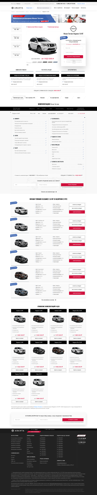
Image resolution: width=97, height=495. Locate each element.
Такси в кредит (75, 7)
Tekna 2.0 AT (39, 374)
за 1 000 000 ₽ (60, 438)
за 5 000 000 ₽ (60, 455)
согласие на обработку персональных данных (73, 187)
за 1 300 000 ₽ (60, 443)
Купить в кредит (77, 204)
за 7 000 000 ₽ (60, 456)
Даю (72, 187)
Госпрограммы (30, 465)
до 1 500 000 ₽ (43, 451)
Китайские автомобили (15, 441)
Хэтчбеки (29, 440)
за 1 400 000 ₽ (60, 445)
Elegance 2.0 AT (58, 342)
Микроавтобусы (30, 453)
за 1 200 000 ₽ (60, 441)
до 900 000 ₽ (42, 447)
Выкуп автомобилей (44, 461)
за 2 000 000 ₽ (60, 449)
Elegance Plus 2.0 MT (77, 342)
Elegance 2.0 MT (39, 342)
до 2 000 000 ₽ (43, 453)
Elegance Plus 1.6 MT (77, 310)
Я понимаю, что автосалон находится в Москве (74, 62)
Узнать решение (72, 184)
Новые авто (29, 8)
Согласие (74, 60)
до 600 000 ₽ (42, 441)
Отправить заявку (73, 419)
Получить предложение (73, 56)
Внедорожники (30, 447)
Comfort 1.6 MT (19, 310)
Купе (28, 449)
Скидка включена (17, 82)
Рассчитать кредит (77, 208)
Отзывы (12, 457)
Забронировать (77, 212)
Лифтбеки (29, 441)
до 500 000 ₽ (42, 440)
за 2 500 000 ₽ (60, 451)
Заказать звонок (81, 3)
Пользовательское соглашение (17, 463)
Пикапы (28, 451)
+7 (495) (81, 438)
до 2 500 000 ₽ (43, 455)
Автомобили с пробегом (31, 461)
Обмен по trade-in (43, 463)
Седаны (28, 438)
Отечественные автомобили (17, 438)
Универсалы (29, 443)
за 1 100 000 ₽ (60, 440)
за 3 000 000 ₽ (60, 453)
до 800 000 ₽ (42, 445)
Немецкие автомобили (15, 447)
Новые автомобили (31, 459)
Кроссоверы (29, 445)
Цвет (27, 64)
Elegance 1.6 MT (39, 310)
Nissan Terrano (38, 407)
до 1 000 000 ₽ (43, 449)
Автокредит (67, 7)
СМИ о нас (13, 461)
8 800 (81, 442)
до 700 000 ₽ (42, 443)
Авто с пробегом (58, 7)
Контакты (83, 7)
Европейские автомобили (16, 440)
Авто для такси (30, 466)
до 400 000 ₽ (42, 438)
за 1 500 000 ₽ (60, 447)
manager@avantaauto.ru (61, 463)
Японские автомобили (15, 443)
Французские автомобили (16, 449)
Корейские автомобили (15, 445)
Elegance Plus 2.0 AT (19, 374)
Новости (12, 459)
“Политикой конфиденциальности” (56, 483)
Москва (18, 3)
